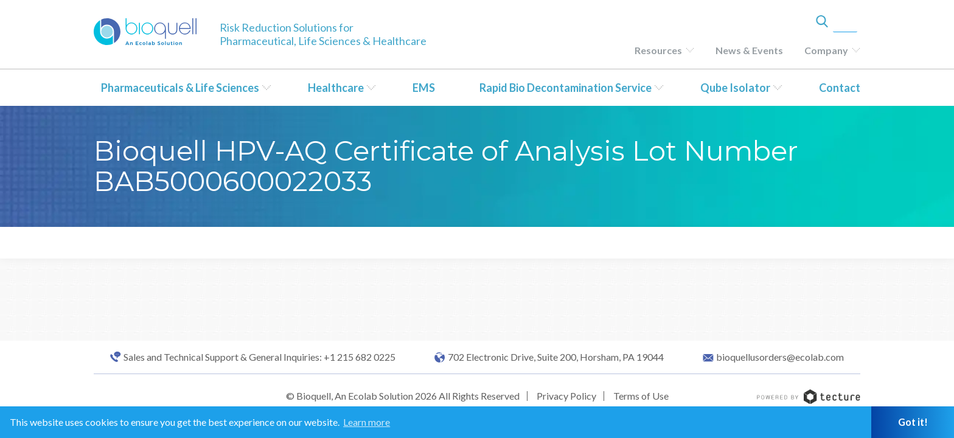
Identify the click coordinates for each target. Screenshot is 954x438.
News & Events (749, 50)
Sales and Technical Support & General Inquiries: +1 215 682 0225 (259, 357)
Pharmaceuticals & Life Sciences (180, 87)
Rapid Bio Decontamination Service (565, 87)
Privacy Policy (566, 395)
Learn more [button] (366, 422)
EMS (424, 87)
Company (826, 50)
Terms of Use (641, 395)
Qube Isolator (735, 87)
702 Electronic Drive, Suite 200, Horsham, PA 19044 (556, 357)
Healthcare (336, 87)
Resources (658, 50)
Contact (839, 87)
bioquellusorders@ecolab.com (780, 357)
